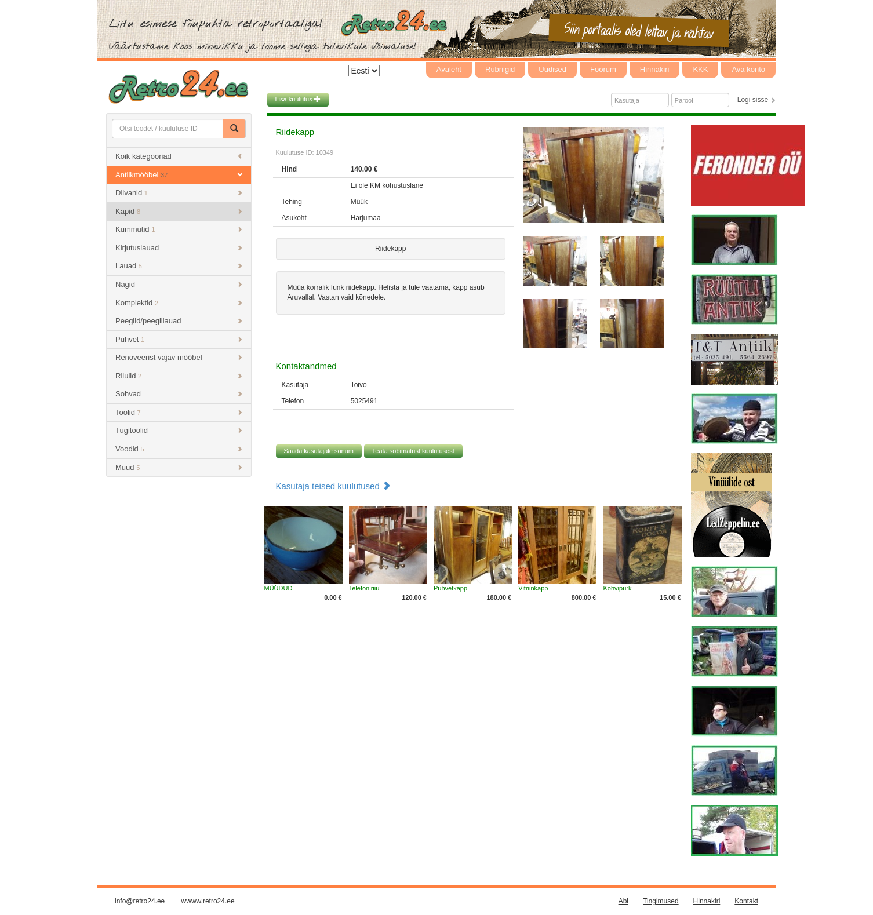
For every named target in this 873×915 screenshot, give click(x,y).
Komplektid (178, 302)
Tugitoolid (178, 430)
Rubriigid (500, 69)
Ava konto (748, 69)
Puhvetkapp (450, 588)
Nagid (178, 284)
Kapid (178, 211)
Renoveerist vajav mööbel (178, 357)
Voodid (178, 448)
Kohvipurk (617, 588)
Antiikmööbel (178, 174)
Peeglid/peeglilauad (178, 320)
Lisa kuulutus (298, 99)
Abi (623, 901)
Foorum (603, 69)
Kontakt (746, 901)
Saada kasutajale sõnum (319, 450)
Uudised (552, 69)
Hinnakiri (655, 69)
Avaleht (449, 69)
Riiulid (178, 375)
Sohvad (178, 393)
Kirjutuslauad (178, 247)
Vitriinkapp (533, 588)
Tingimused (661, 901)
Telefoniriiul (365, 588)
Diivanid (178, 192)
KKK (700, 69)
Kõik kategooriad (178, 156)
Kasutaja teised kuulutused (333, 486)
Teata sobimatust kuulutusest (413, 450)
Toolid (178, 412)
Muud (178, 467)
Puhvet (178, 339)
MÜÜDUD (278, 588)
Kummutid (178, 229)
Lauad (178, 265)
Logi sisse (752, 100)
